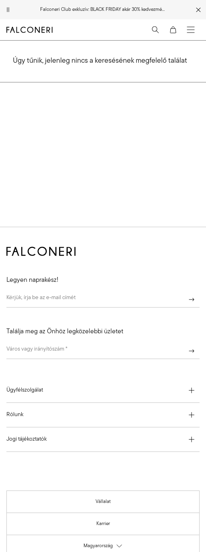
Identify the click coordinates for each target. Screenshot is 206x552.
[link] (103, 502)
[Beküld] (191, 299)
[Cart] (173, 30)
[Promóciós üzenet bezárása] (198, 9)
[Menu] (191, 30)
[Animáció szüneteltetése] (8, 9)
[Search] (155, 30)
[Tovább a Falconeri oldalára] (29, 30)
